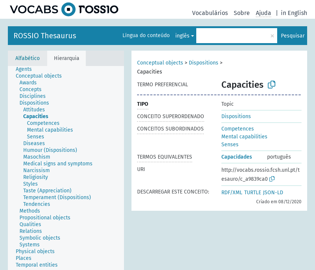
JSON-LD (273, 192)
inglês (182, 36)
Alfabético (27, 58)
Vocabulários (210, 12)
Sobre (242, 12)
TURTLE (252, 192)
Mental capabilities (244, 137)
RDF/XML (231, 192)
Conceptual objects (160, 63)
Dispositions (203, 63)
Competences (237, 129)
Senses (230, 144)
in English (294, 12)
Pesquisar (293, 36)
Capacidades (236, 157)
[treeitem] (27, 69)
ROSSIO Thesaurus (44, 35)
